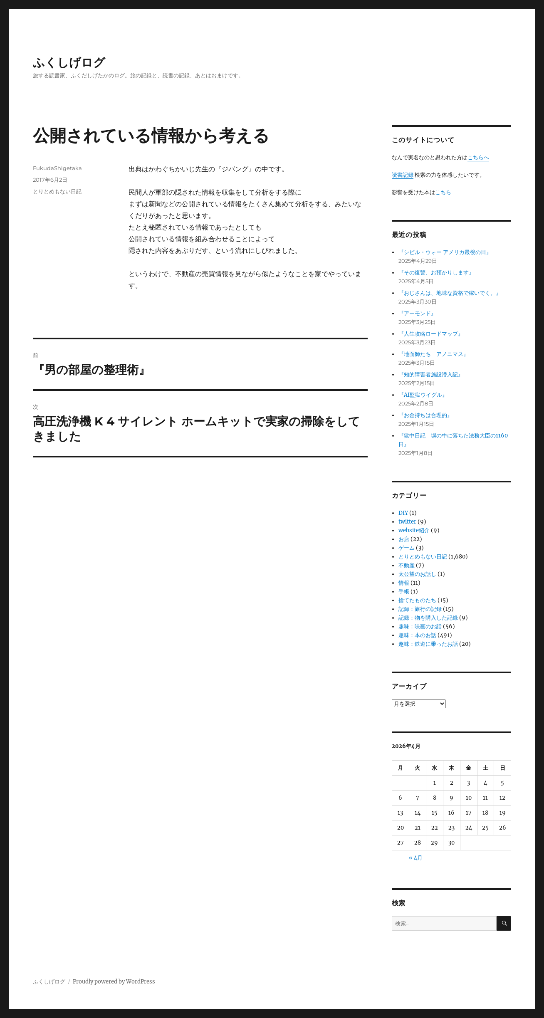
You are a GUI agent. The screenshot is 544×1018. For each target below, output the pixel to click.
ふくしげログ (69, 62)
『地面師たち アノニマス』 (433, 354)
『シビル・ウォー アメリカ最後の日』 (445, 252)
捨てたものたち (417, 600)
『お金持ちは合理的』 (425, 415)
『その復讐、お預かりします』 (436, 272)
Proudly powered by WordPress (114, 981)
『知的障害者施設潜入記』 (430, 374)
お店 (403, 539)
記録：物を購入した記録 (428, 617)
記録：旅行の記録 (420, 609)
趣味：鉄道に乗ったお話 (428, 643)
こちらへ (478, 157)
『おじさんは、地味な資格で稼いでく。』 (449, 293)
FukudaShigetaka (57, 168)
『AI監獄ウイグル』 (423, 394)
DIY (403, 512)
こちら (443, 192)
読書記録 (402, 174)
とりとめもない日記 (57, 191)
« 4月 (416, 857)
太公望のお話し (417, 574)
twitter (407, 521)
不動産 (406, 565)
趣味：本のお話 (417, 635)
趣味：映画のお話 (420, 626)
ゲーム (406, 547)
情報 (403, 582)
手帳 (403, 591)
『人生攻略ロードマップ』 (430, 333)
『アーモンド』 (417, 313)
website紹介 (414, 530)
